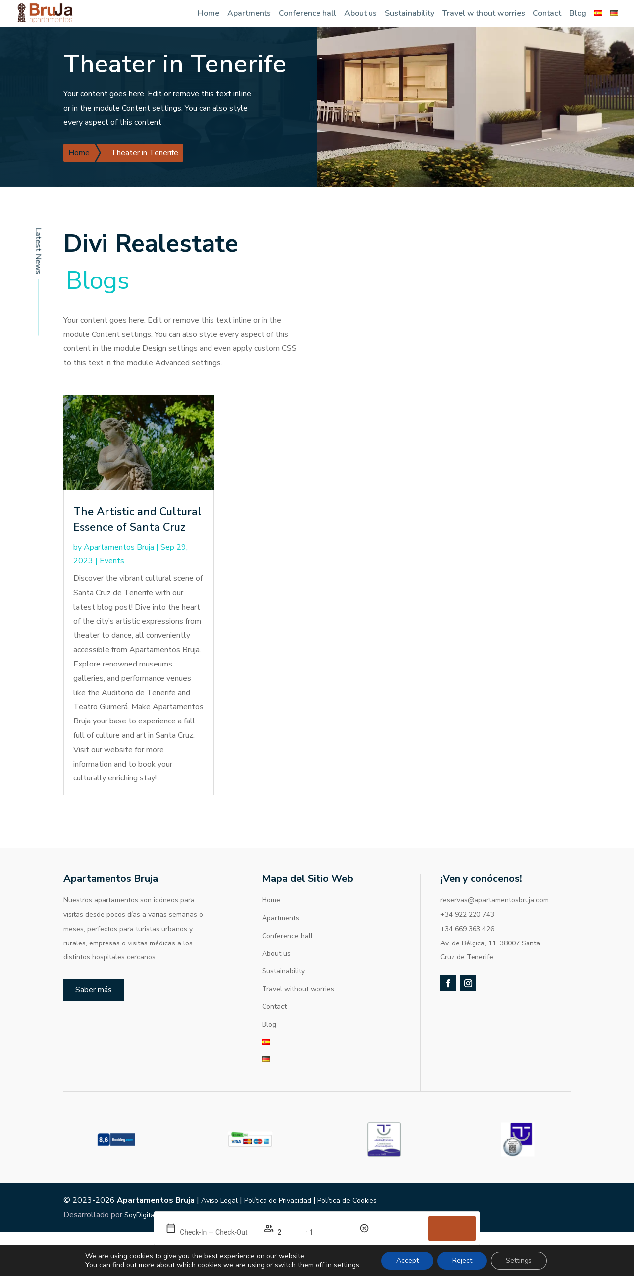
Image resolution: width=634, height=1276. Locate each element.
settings (346, 1265)
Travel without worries (483, 13)
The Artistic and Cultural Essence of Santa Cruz (137, 519)
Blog (577, 13)
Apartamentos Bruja (119, 547)
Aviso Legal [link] (219, 1200)
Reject (462, 1260)
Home (208, 13)
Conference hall (307, 13)
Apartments (249, 13)
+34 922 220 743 (467, 914)
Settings (519, 1260)
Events (112, 560)
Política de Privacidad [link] (277, 1200)
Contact (547, 13)
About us (360, 13)
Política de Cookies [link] (347, 1200)
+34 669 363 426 (467, 929)
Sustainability (409, 13)
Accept (407, 1260)
